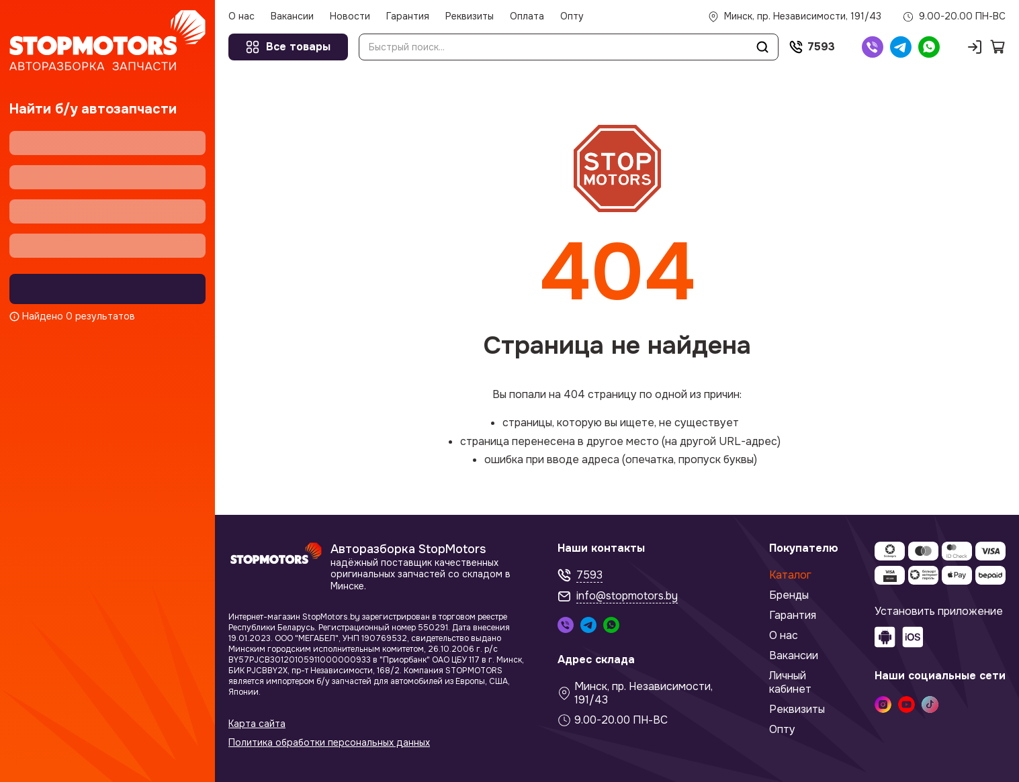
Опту (782, 729)
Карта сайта (256, 724)
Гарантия (792, 615)
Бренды (789, 595)
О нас (783, 635)
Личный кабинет (790, 682)
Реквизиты (797, 709)
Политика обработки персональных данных (329, 742)
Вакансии (793, 656)
